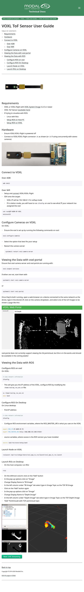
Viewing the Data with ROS (14, 56)
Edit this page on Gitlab (9, 575)
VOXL (22, 19)
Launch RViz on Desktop (16, 69)
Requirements (9, 34)
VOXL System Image (32, 107)
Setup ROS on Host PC (15, 120)
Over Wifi (10, 47)
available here (24, 110)
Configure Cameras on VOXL (15, 50)
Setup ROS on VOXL (14, 123)
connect (16, 193)
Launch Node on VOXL (15, 66)
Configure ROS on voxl (16, 60)
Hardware (8, 37)
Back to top (6, 567)
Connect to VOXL (11, 40)
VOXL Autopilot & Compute (11, 19)
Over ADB (11, 44)
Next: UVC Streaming (11, 556)
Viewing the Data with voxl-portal (17, 53)
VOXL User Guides (31, 19)
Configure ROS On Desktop (17, 63)
